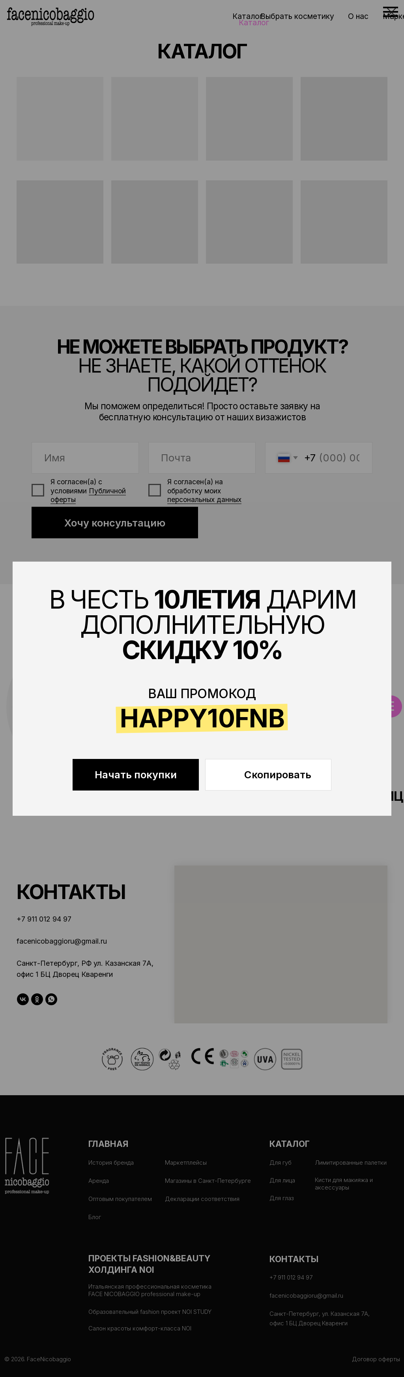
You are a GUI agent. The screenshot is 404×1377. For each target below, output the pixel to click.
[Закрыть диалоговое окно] (391, 12)
